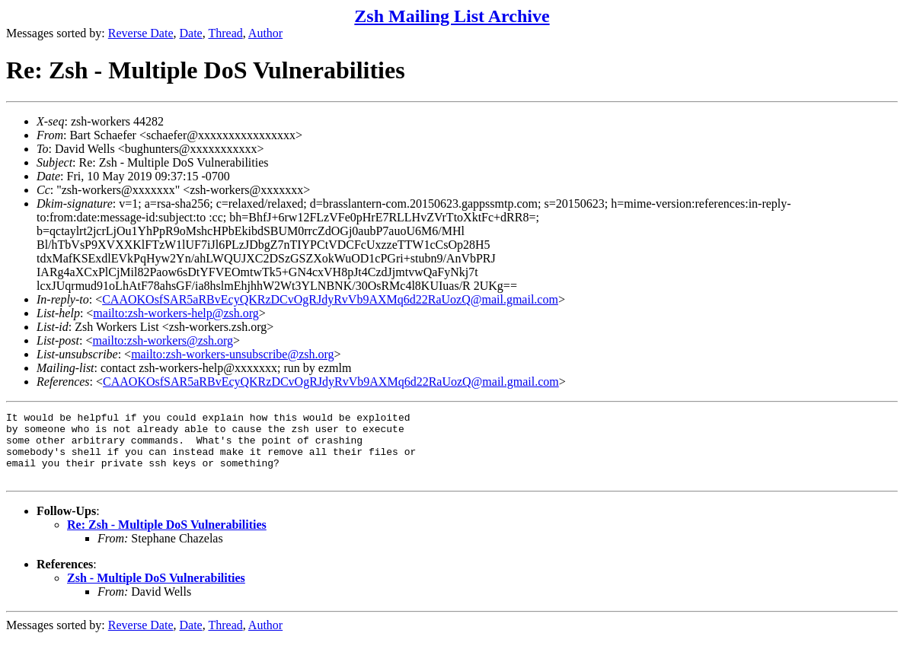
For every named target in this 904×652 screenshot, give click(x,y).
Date (191, 33)
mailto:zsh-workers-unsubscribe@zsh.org (232, 354)
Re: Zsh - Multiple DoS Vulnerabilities (167, 538)
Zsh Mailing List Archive (451, 16)
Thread (225, 33)
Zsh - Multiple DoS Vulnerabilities (156, 591)
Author (265, 33)
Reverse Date (141, 33)
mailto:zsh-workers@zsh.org (162, 340)
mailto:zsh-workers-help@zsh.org (176, 313)
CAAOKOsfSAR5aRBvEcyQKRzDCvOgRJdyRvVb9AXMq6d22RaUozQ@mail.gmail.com (330, 299)
